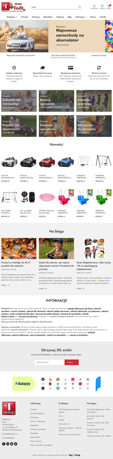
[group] (56, 36)
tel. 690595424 (8, 438)
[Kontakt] (103, 17)
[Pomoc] (93, 17)
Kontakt (61, 420)
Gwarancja (34, 417)
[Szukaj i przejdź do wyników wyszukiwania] (79, 7)
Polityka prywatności (38, 429)
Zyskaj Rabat (35, 437)
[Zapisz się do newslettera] (49, 362)
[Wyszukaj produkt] (56, 7)
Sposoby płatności (37, 413)
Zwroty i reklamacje (37, 421)
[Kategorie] (12, 17)
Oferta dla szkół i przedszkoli (41, 445)
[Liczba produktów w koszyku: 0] (109, 7)
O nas (61, 416)
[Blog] (70, 17)
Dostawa (33, 409)
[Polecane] (60, 17)
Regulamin (34, 425)
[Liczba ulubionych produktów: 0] (102, 7)
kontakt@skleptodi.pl (9, 434)
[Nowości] (24, 17)
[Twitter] (15, 443)
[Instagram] (7, 443)
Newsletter (34, 433)
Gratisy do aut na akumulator (69, 434)
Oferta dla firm (36, 441)
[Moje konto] (94, 7)
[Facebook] (3, 443)
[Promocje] (36, 17)
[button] (81, 17)
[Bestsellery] (48, 17)
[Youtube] (11, 443)
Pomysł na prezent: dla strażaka (99, 436)
